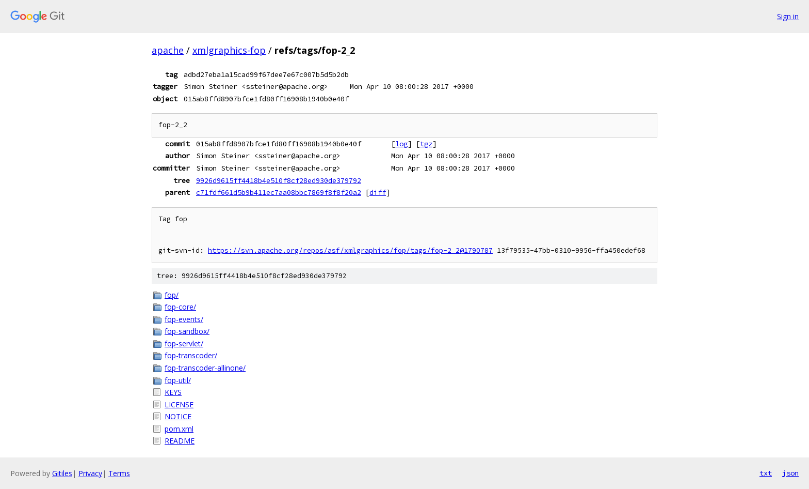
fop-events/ (184, 319)
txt (765, 473)
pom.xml (179, 429)
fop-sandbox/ (187, 331)
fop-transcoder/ (191, 355)
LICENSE (179, 404)
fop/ (172, 295)
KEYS (173, 392)
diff (377, 192)
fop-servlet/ (184, 343)
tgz (426, 143)
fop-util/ (178, 380)
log (401, 143)
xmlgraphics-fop (229, 50)
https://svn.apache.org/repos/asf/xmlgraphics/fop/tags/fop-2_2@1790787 (350, 250)
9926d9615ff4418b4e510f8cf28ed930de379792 (278, 180)
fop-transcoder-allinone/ (205, 368)
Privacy (90, 473)
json (790, 473)
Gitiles (62, 473)
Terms (119, 473)
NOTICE (178, 416)
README (180, 441)
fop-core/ (180, 307)
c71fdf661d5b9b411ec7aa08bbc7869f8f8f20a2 (278, 192)
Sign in (788, 16)
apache (168, 50)
